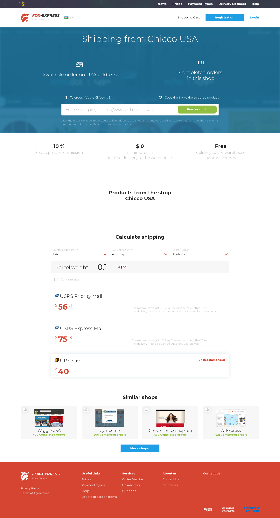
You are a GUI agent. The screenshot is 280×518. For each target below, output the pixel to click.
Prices (177, 4)
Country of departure (64, 250)
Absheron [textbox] (179, 254)
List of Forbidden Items (99, 497)
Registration (224, 17)
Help (255, 4)
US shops (129, 491)
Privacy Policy (30, 488)
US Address (131, 485)
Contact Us (171, 479)
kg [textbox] (119, 266)
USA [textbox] (54, 254)
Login (254, 17)
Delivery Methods (232, 4)
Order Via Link (133, 479)
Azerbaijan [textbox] (119, 254)
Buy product (196, 109)
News (162, 4)
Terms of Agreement (35, 492)
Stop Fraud (171, 485)
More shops (139, 448)
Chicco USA (103, 97)
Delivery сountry (122, 250)
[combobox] (79, 254)
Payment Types (200, 4)
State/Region (181, 250)
